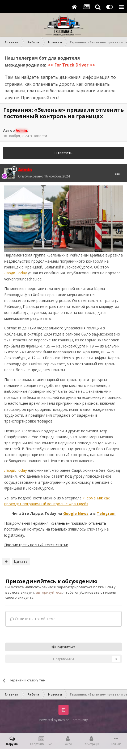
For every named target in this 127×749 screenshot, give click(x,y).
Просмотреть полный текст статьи (36, 544)
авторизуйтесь (49, 592)
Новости (40, 135)
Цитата (21, 561)
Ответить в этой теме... (34, 618)
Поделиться (63, 647)
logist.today (14, 535)
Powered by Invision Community (63, 720)
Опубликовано (44, 176)
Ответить (63, 152)
